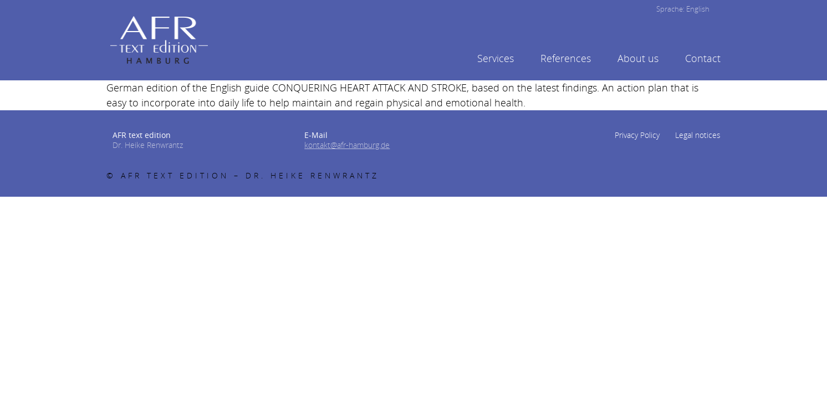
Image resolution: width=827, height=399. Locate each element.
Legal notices (698, 135)
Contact (703, 58)
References (565, 58)
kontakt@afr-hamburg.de (347, 145)
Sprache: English (682, 9)
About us (637, 58)
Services (495, 58)
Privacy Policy (637, 135)
